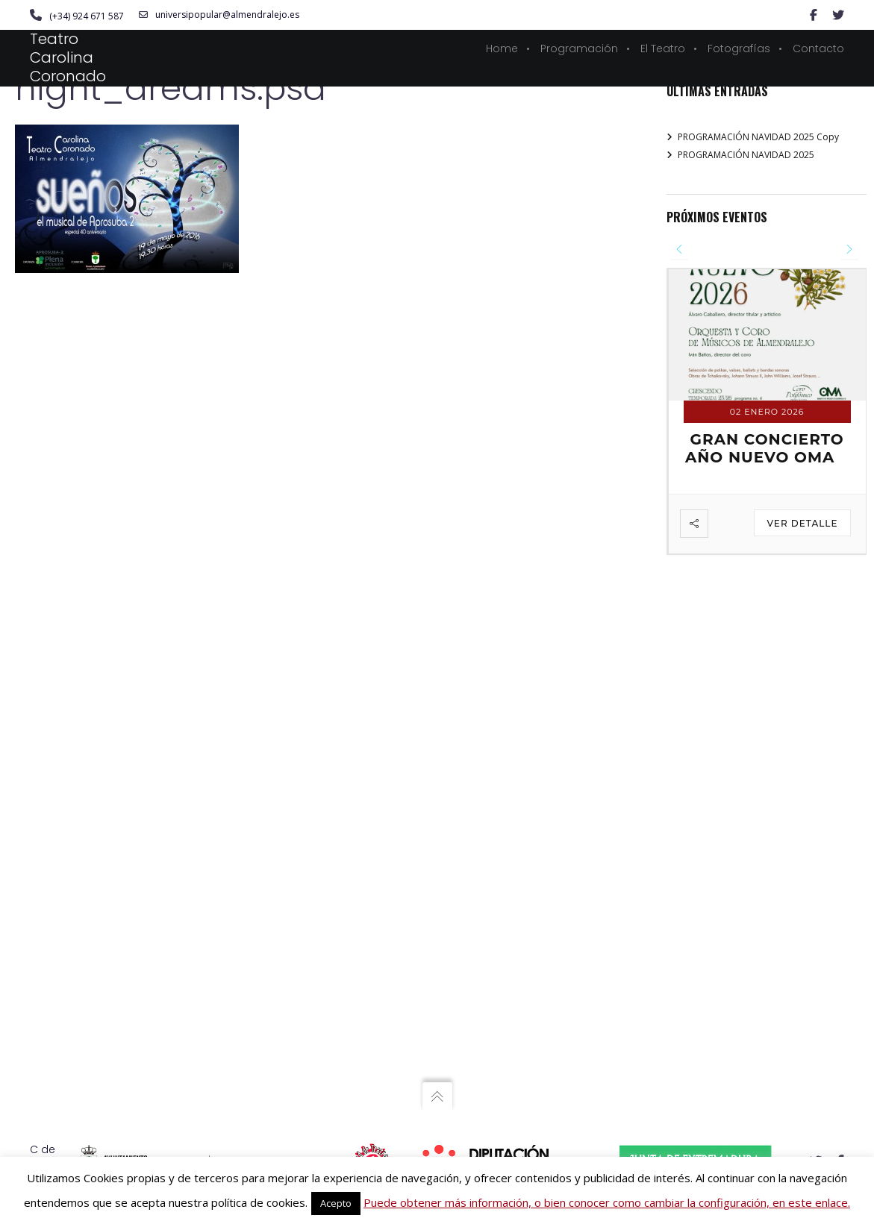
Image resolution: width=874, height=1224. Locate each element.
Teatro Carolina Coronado (68, 57)
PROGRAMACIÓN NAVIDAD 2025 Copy (758, 137)
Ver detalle (802, 523)
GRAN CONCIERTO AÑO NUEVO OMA (764, 448)
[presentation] (679, 249)
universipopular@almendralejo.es (219, 15)
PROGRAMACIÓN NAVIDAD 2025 (746, 154)
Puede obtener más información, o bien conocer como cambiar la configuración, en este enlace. (606, 1202)
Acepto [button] (336, 1203)
